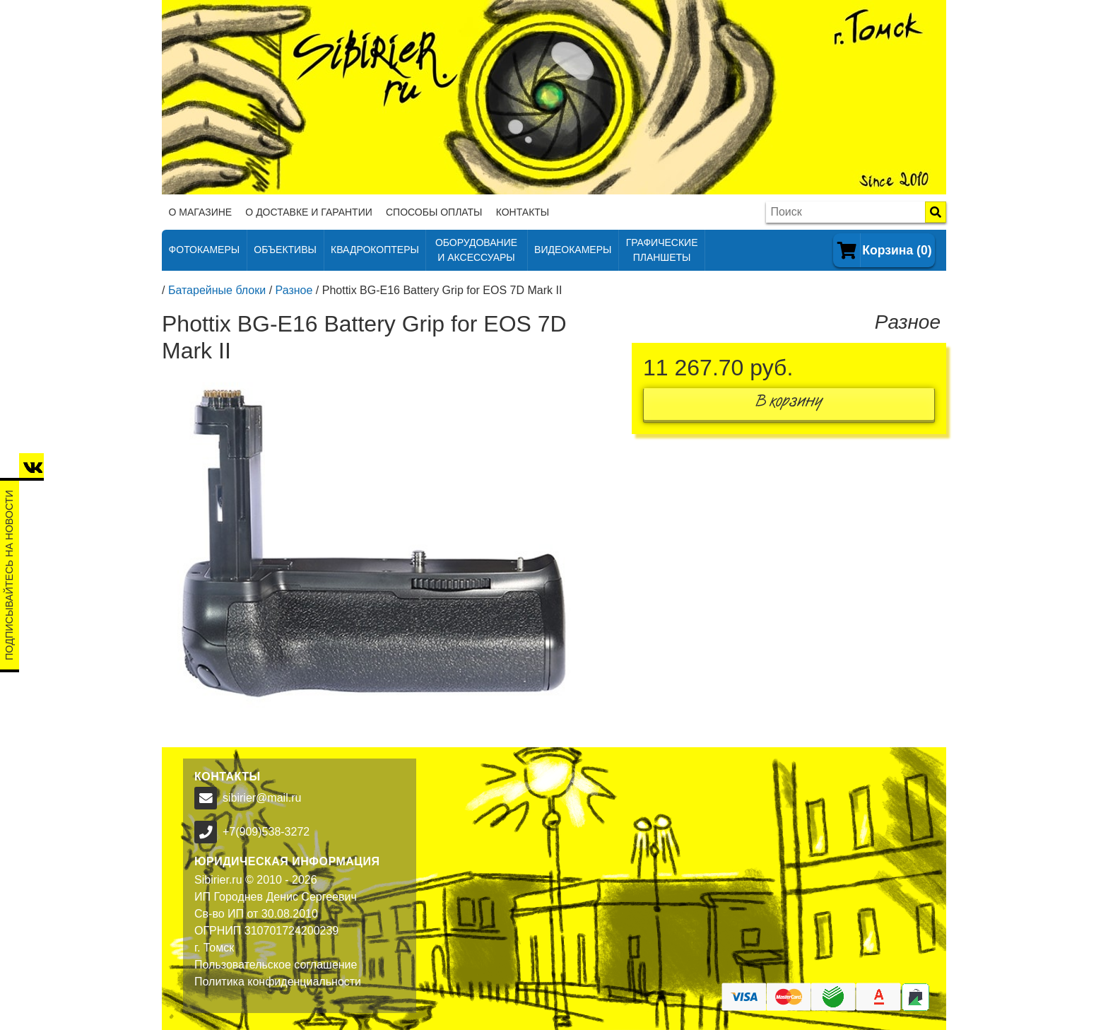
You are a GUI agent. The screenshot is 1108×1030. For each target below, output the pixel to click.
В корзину (789, 404)
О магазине (200, 212)
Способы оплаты (434, 212)
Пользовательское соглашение (275, 965)
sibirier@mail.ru (262, 798)
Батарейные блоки (217, 290)
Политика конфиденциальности (277, 982)
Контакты (523, 212)
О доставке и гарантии (308, 212)
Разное (294, 290)
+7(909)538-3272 (266, 832)
